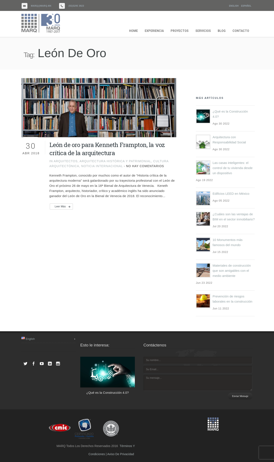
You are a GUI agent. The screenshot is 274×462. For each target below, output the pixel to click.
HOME (133, 31)
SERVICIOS (203, 31)
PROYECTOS (180, 31)
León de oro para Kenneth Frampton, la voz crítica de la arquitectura (107, 149)
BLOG (222, 31)
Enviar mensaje (240, 396)
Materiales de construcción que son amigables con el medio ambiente (232, 271)
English (233, 6)
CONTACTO (240, 31)
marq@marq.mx (41, 6)
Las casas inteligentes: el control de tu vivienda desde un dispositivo (233, 168)
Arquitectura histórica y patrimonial (115, 161)
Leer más (60, 206)
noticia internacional (102, 166)
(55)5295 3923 (76, 6)
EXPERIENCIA (154, 31)
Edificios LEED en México (231, 193)
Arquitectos (66, 161)
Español (246, 6)
